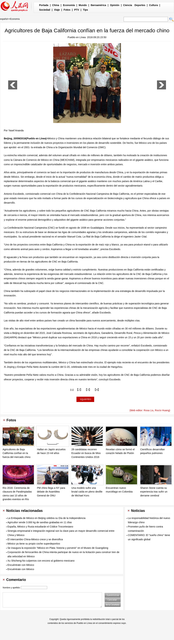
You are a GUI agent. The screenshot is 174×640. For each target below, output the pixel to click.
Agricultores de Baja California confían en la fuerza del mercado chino (17, 453)
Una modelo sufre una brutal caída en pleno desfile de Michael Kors (87, 491)
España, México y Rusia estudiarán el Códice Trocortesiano (40, 526)
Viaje (57, 9)
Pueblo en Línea (77, 37)
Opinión (114, 5)
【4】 (96, 389)
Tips (85, 9)
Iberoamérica (98, 5)
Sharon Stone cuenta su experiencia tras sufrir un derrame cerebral (153, 491)
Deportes (139, 5)
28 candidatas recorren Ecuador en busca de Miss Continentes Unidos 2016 (86, 453)
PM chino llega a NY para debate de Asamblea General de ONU (51, 491)
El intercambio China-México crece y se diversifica (35, 539)
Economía (69, 5)
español (4, 19)
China (55, 5)
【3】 (88, 389)
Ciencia (127, 5)
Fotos (67, 9)
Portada (43, 5)
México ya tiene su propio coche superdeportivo (33, 543)
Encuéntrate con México (20, 565)
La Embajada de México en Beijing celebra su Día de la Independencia (46, 518)
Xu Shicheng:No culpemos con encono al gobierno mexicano (40, 560)
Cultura (153, 5)
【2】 (79, 389)
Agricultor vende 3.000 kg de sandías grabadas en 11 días (39, 522)
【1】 (72, 390)
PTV (76, 9)
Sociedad (44, 9)
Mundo (83, 5)
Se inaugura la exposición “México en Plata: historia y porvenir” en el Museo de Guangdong (57, 547)
